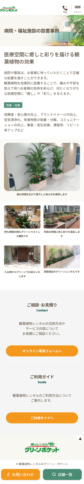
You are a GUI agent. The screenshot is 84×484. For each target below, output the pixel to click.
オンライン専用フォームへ (42, 350)
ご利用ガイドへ (42, 417)
